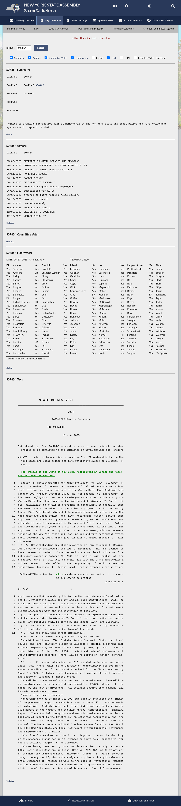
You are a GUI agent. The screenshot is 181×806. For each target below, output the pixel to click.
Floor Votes (81, 63)
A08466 (39, 90)
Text (113, 63)
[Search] (170, 7)
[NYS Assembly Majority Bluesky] (158, 7)
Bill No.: (10, 51)
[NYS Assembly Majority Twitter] (134, 7)
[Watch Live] (110, 7)
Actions (36, 63)
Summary (19, 63)
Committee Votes (58, 63)
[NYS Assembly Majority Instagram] (146, 7)
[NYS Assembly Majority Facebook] (122, 7)
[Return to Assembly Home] (47, 9)
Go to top (10, 139)
